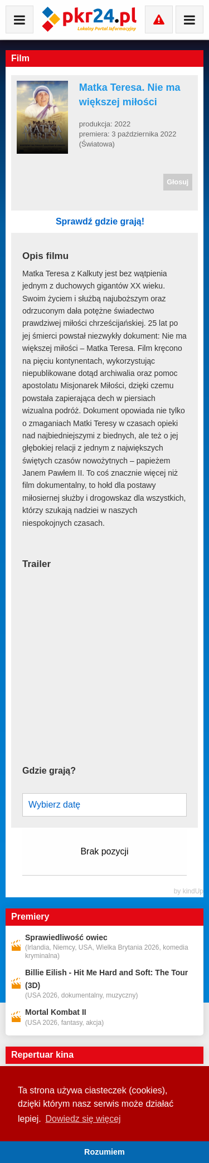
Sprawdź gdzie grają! (121, 221)
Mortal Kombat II (55, 1012)
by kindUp (188, 891)
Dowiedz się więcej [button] (82, 1118)
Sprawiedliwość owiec (66, 937)
